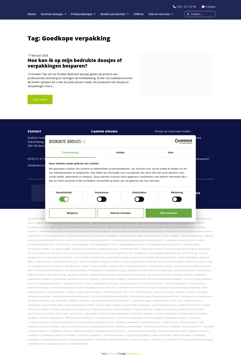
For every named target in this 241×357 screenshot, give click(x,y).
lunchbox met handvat (100, 296)
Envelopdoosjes (165, 270)
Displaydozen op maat (108, 248)
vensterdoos (175, 326)
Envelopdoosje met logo (115, 270)
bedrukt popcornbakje (117, 227)
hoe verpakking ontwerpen (49, 283)
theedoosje (120, 326)
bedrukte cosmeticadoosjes (160, 227)
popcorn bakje (48, 313)
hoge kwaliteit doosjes (72, 283)
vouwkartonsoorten (172, 339)
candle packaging (191, 244)
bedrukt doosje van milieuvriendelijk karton (155, 223)
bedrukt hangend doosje (51, 227)
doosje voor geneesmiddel (134, 261)
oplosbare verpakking (102, 309)
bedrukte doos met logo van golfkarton (94, 231)
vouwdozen (145, 339)
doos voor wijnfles (81, 257)
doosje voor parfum (175, 261)
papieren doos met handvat (191, 309)
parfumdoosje (34, 313)
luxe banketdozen (120, 296)
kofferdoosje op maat (112, 292)
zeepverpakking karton (79, 343)
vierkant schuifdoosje (161, 335)
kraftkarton (180, 292)
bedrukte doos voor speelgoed (104, 235)
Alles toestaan (168, 213)
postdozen (103, 313)
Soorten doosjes (52, 14)
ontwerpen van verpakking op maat (76, 309)
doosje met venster (43, 261)
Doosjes (85, 266)
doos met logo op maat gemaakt (196, 248)
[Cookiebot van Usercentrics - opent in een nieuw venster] (177, 141)
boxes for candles (196, 240)
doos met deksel (156, 248)
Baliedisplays (50, 223)
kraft (131, 292)
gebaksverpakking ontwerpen (104, 274)
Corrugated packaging (60, 248)
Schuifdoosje (86, 318)
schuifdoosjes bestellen (38, 322)
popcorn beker (62, 313)
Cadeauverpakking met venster (131, 244)
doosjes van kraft (116, 266)
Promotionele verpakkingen (166, 313)
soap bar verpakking (116, 322)
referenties (43, 318)
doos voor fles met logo (187, 253)
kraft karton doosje (143, 292)
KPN (126, 292)
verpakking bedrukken (38, 331)
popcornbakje (77, 313)
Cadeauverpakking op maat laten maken (164, 244)
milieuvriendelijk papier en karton (79, 305)
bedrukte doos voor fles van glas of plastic (47, 235)
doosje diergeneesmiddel (118, 257)
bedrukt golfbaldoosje (185, 223)
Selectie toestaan (120, 213)
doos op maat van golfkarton (114, 253)
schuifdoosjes (194, 318)
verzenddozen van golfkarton (137, 335)
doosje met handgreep (188, 257)
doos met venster (54, 253)
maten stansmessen (193, 300)
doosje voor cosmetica (110, 261)
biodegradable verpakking (176, 240)
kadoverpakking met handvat (105, 283)
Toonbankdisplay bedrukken (156, 326)
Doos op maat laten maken (88, 253)
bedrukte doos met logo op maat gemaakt (58, 231)
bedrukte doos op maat (176, 231)
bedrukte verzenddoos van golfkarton (94, 240)
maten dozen (176, 300)
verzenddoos (70, 335)
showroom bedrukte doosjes (62, 322)
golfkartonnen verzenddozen (40, 279)
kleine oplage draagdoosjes (188, 287)
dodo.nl (112, 353)
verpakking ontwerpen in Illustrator (110, 331)
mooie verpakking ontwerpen (164, 305)
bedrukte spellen (48, 240)
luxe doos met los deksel (140, 296)
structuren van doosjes (49, 326)
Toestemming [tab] (70, 152)
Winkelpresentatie (37, 343)
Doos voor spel (44, 257)
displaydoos (92, 248)
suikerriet (65, 326)
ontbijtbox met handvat (189, 305)
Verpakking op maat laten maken (172, 331)
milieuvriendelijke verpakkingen (136, 305)
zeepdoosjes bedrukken (57, 343)
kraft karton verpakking (164, 292)
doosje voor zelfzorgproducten (67, 266)
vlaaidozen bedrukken (182, 335)
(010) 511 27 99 (37, 159)
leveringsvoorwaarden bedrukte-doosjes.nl (71, 296)
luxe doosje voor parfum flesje (166, 296)
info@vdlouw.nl (37, 165)
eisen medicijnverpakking (75, 270)
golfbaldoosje (200, 274)
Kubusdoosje (201, 292)
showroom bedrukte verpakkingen (91, 322)
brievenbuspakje (63, 244)
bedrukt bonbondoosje (101, 223)
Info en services (160, 14)
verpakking (208, 326)
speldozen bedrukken (189, 322)
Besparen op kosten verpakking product (129, 240)
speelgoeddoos (133, 322)
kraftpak (190, 292)
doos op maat (69, 253)
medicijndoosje (34, 305)
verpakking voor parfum (198, 331)
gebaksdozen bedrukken (78, 274)
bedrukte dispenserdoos (184, 227)
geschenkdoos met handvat (159, 274)
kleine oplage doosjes (165, 287)
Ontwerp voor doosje (50, 309)
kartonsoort (110, 287)
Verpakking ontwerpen (83, 331)
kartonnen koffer (197, 283)
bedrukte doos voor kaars (78, 235)
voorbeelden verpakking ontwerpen (112, 339)
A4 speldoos (33, 218)
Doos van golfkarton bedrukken (161, 253)
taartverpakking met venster (102, 326)
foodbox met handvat (37, 274)
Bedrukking (62, 223)
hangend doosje (108, 279)
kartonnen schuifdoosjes (38, 287)
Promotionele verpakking (141, 313)
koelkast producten (93, 292)
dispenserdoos (78, 248)
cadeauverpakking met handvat (103, 244)
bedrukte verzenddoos (66, 240)
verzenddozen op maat (113, 335)
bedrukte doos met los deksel (125, 231)
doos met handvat (172, 248)
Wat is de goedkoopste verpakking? (198, 339)
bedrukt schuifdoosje (138, 227)
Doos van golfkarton (137, 253)
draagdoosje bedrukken (136, 266)
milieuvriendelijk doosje (53, 305)
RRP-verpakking (72, 318)
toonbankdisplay (134, 326)
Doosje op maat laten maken (173, 131)
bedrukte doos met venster (152, 231)
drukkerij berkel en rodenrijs (160, 266)
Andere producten (113, 14)
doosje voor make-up (156, 261)
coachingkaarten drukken (38, 248)
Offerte (139, 14)
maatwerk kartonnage (141, 300)
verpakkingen (33, 335)
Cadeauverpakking (80, 244)
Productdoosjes (82, 14)
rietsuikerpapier (57, 318)
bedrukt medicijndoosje (74, 227)
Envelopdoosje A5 (95, 270)
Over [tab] (171, 152)
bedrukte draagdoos (170, 235)
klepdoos (71, 292)
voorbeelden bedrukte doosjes (54, 339)
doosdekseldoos (98, 257)
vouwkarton (157, 339)
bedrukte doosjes (152, 235)
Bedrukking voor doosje (79, 223)
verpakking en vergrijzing (61, 331)
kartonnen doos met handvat (151, 283)
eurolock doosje (204, 270)
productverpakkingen (119, 313)
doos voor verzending (62, 257)
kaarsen (87, 283)
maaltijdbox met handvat (79, 300)
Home (32, 14)
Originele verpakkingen (143, 309)
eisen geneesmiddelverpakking (49, 270)
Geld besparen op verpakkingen (132, 274)
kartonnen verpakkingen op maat (89, 287)
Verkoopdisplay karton (192, 326)
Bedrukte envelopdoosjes (192, 235)
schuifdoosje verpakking (176, 318)
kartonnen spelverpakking (62, 287)
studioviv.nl (133, 353)
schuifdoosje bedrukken (104, 318)
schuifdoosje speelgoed (154, 318)
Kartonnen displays (128, 283)
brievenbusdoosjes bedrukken (41, 244)
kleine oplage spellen (56, 292)
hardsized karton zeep (136, 279)
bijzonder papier (156, 240)
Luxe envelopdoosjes (202, 296)
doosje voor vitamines (195, 261)
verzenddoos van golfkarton (90, 335)
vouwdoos (133, 339)
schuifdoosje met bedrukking (129, 318)
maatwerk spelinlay (160, 300)
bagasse (39, 223)
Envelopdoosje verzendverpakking (142, 270)
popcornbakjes (90, 313)
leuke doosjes (45, 296)
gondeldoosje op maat (77, 279)
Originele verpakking (122, 309)
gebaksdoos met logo (57, 274)
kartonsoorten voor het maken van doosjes (136, 287)
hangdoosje (94, 279)
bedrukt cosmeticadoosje (124, 223)
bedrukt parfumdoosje (96, 227)
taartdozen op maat (79, 326)
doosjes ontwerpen (99, 266)
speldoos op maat (170, 322)
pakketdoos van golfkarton (166, 309)
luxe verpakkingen (59, 300)
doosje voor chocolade (89, 261)
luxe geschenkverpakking (38, 300)
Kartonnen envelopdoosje (177, 283)
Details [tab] (120, 152)
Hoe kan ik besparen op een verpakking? (164, 279)
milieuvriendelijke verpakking (108, 305)
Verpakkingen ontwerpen (52, 335)
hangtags (121, 279)
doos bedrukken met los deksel (133, 248)
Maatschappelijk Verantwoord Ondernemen (111, 300)
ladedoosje (32, 296)
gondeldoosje (60, 279)
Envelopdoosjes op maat (184, 270)
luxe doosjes (186, 296)
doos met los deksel (36, 253)
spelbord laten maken (151, 322)
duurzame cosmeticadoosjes (187, 266)
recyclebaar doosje (188, 313)
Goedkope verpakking (182, 274)
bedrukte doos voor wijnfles (131, 235)
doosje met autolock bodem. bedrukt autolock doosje (153, 257)
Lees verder (40, 99)
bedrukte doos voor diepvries (200, 231)
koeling (80, 292)
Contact (193, 193)
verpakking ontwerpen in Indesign (141, 331)
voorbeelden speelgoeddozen (82, 339)
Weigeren (72, 213)
